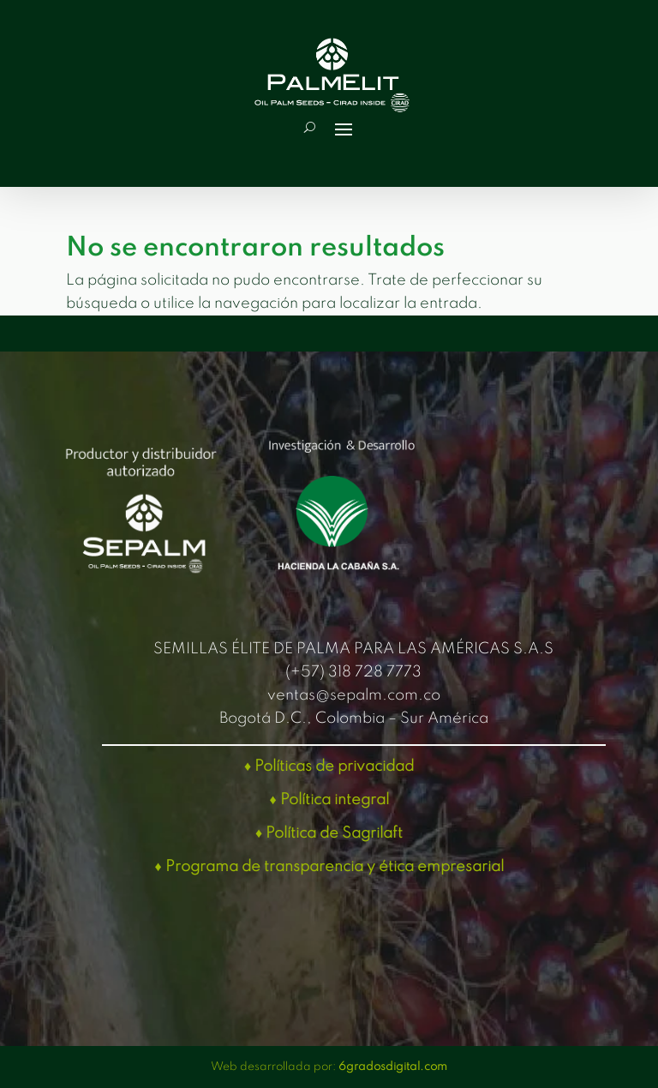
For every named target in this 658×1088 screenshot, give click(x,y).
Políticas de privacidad (334, 766)
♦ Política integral (328, 800)
